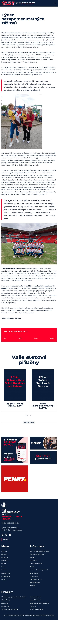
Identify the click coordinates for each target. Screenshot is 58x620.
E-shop (3, 567)
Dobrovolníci (34, 576)
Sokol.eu (11, 615)
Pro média (33, 560)
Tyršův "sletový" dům (36, 609)
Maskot (32, 585)
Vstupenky (4, 560)
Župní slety (4, 603)
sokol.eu (5, 539)
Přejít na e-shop (29, 422)
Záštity (32, 567)
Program (4, 551)
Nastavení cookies (48, 615)
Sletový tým (34, 573)
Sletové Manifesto (35, 579)
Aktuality (4, 554)
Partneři (3, 570)
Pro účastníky (5, 576)
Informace (4, 557)
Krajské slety (5, 606)
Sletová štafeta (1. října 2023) (39, 603)
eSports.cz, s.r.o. (20, 615)
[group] (15, 390)
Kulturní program (35, 597)
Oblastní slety (5, 600)
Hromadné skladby (36, 563)
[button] (27, 415)
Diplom (3, 579)
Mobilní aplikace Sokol (37, 554)
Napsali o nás (5, 573)
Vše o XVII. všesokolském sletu (39, 551)
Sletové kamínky (35, 600)
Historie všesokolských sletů (39, 570)
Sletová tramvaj (35, 582)
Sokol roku (33, 606)
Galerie (3, 563)
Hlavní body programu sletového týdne (13, 597)
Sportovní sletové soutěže (9, 609)
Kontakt (32, 557)
